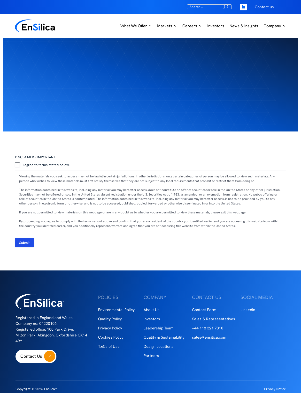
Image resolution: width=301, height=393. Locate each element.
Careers (189, 26)
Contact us (264, 6)
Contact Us (31, 356)
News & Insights (244, 26)
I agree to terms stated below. (46, 165)
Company (272, 26)
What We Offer (133, 26)
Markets (164, 26)
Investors (215, 26)
